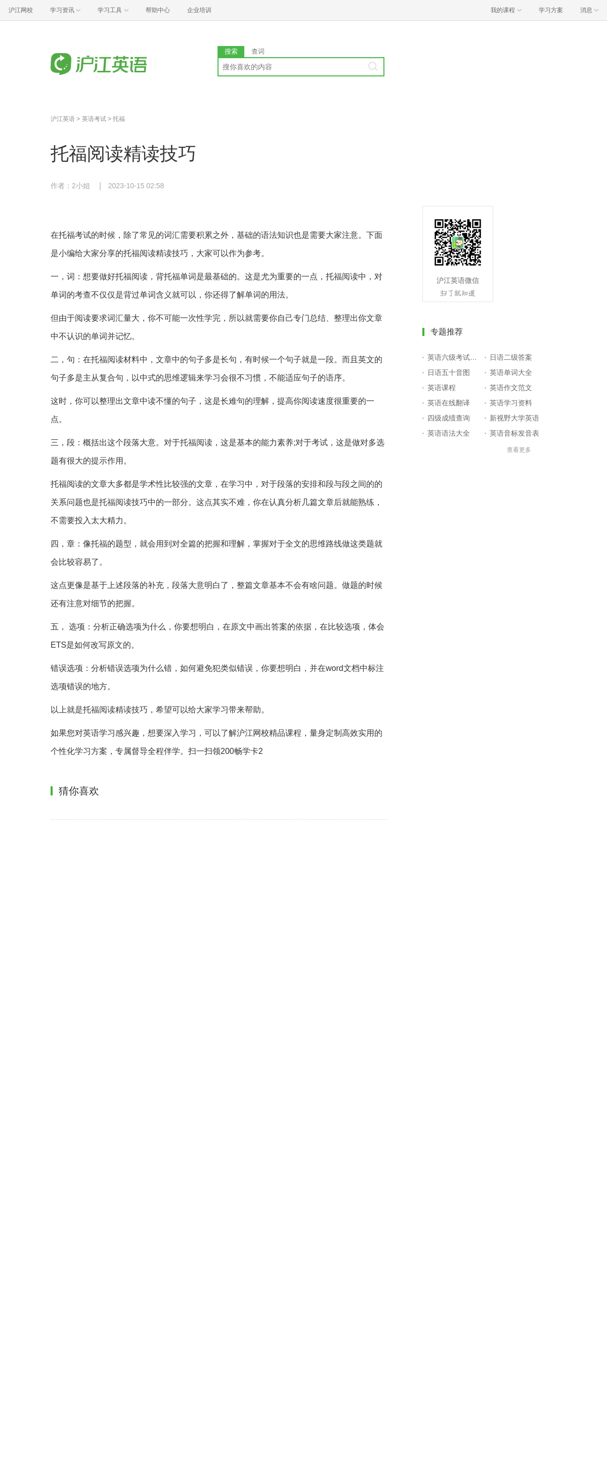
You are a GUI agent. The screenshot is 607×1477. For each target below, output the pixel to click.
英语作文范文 (511, 388)
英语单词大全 (511, 372)
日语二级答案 (511, 357)
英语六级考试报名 (454, 357)
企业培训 (199, 10)
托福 (119, 118)
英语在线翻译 (448, 403)
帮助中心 (158, 10)
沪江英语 (63, 118)
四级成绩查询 (448, 418)
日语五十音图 (448, 372)
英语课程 (441, 388)
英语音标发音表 (514, 433)
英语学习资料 (511, 403)
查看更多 (519, 449)
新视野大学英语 (514, 418)
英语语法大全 (448, 433)
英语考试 (94, 118)
